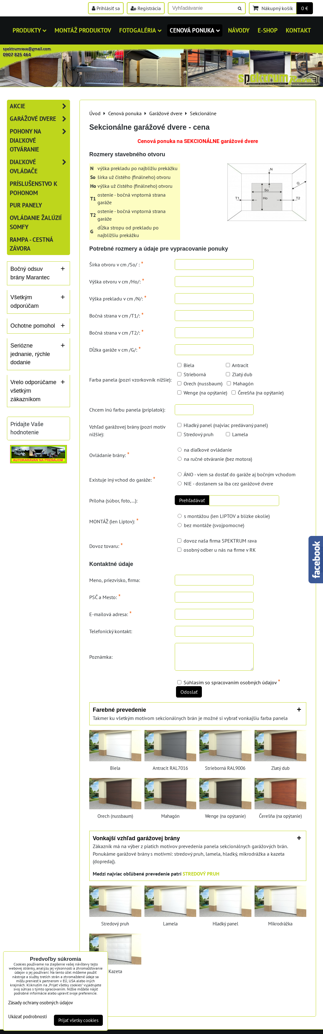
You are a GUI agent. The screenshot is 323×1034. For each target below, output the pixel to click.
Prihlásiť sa (106, 8)
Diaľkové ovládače (40, 166)
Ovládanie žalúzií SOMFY (36, 222)
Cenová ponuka (195, 30)
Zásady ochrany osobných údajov (40, 1003)
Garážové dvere (40, 119)
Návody (239, 30)
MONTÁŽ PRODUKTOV (83, 30)
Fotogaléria (140, 30)
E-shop (268, 30)
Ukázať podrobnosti (27, 1016)
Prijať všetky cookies (78, 1020)
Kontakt (298, 30)
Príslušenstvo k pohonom (33, 188)
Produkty (29, 30)
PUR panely (26, 205)
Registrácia (146, 8)
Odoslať (188, 692)
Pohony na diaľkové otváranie (40, 140)
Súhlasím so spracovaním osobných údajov (230, 682)
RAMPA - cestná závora (31, 244)
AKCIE (40, 106)
